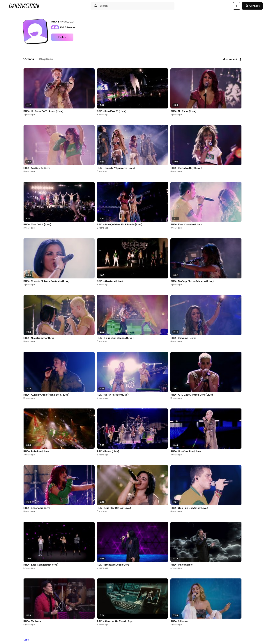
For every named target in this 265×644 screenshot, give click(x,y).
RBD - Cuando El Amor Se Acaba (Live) (46, 281)
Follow (62, 37)
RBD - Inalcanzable (181, 564)
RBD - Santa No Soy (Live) (186, 168)
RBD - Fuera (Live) (108, 451)
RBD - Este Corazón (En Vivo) (40, 564)
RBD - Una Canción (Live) (185, 451)
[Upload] (236, 6)
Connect (252, 6)
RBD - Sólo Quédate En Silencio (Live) (119, 224)
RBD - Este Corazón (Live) (186, 224)
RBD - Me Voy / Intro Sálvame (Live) (191, 281)
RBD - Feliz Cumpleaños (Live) (115, 338)
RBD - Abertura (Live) (110, 281)
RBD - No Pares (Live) (183, 111)
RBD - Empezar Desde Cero (113, 564)
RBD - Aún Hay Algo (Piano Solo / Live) (46, 394)
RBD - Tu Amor (32, 621)
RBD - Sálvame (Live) (183, 338)
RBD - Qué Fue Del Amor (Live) (189, 508)
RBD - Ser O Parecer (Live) (112, 394)
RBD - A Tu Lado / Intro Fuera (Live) (191, 394)
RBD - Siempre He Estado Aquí (115, 621)
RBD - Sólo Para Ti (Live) (111, 111)
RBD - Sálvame (179, 621)
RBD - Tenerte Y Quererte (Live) (116, 168)
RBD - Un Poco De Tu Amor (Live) (43, 111)
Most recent (232, 59)
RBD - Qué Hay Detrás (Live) (114, 508)
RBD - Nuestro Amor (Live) (39, 338)
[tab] (28, 59)
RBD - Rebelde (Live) (36, 451)
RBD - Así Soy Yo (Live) (37, 168)
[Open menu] (5, 6)
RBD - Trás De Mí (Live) (37, 224)
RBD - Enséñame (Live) (37, 508)
